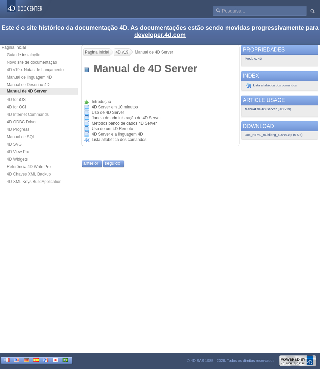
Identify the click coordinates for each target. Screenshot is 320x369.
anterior (90, 163)
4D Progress (18, 129)
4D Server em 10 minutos (115, 107)
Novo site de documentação (32, 62)
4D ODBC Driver (22, 122)
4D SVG (14, 144)
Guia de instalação (23, 55)
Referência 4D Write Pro (29, 166)
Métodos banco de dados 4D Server (124, 123)
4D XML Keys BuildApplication (34, 181)
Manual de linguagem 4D (29, 77)
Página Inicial (14, 47)
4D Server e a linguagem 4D (117, 134)
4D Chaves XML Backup (29, 174)
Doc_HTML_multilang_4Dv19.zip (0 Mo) (274, 135)
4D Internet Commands (28, 114)
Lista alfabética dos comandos (119, 139)
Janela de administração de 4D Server (126, 118)
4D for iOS (16, 99)
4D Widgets (17, 159)
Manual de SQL (21, 137)
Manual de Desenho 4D (28, 84)
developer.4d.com (160, 35)
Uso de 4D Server (108, 112)
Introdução (101, 101)
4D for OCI (16, 107)
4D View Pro (18, 151)
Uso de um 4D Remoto (112, 128)
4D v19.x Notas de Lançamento (35, 69)
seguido (112, 163)
